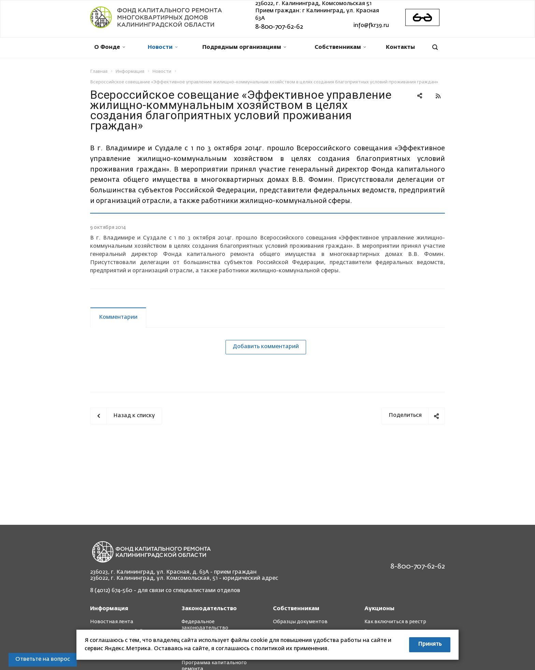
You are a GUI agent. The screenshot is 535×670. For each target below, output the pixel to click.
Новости (163, 47)
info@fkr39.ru (371, 25)
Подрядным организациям (244, 47)
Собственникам (340, 47)
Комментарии (118, 317)
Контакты (400, 47)
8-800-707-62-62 (279, 27)
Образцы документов (300, 621)
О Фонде (109, 47)
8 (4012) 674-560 (111, 590)
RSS (438, 96)
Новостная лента (111, 621)
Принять (430, 644)
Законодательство (209, 609)
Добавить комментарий (266, 347)
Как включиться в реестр (395, 621)
